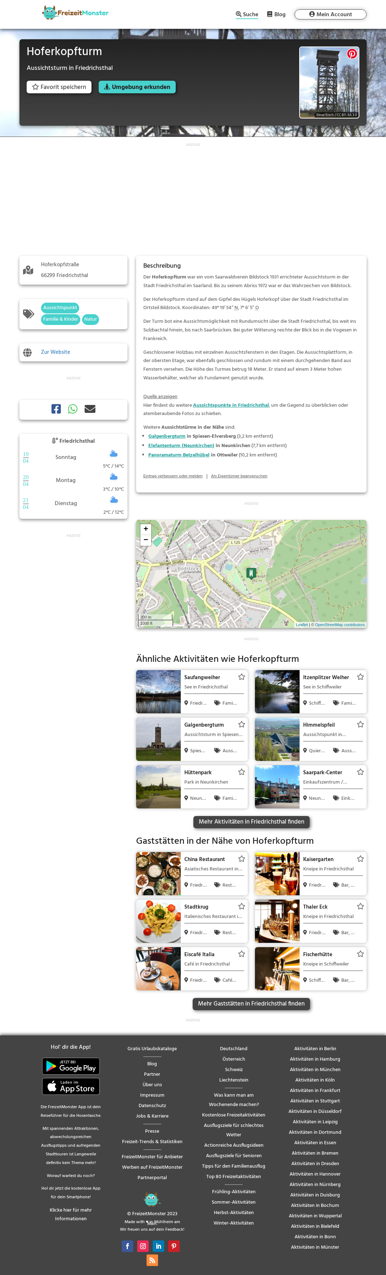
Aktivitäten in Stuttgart (315, 1101)
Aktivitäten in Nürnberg (315, 1185)
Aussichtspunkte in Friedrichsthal (231, 405)
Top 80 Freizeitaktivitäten (233, 1177)
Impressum (152, 1095)
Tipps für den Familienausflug (233, 1166)
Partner (152, 1074)
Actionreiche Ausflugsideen (234, 1145)
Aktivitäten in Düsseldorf (315, 1111)
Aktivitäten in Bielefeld (315, 1226)
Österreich (234, 1059)
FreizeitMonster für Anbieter (152, 1157)
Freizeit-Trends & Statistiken (152, 1142)
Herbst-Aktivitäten (234, 1213)
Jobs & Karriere (152, 1116)
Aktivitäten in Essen (315, 1143)
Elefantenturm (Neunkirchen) (181, 446)
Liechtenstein (233, 1080)
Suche (250, 15)
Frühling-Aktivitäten (234, 1192)
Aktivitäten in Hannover (315, 1174)
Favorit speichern (59, 87)
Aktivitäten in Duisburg (315, 1195)
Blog (280, 14)
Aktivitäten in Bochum (315, 1206)
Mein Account (334, 14)
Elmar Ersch (325, 115)
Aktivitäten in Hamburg (315, 1059)
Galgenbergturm (166, 436)
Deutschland (233, 1049)
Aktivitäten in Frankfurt (315, 1091)
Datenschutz (152, 1106)
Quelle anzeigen (160, 397)
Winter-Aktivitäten (234, 1223)
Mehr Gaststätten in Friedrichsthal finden (251, 1004)
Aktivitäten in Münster (315, 1247)
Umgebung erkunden (141, 87)
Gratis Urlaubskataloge (152, 1049)
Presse (152, 1131)
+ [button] (146, 529)
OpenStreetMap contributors (340, 625)
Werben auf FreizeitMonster (152, 1167)
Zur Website (55, 352)
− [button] (146, 540)
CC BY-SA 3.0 (347, 115)
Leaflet (302, 625)
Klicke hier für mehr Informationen (71, 1214)
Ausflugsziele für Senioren (234, 1156)
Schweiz (234, 1070)
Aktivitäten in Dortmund (315, 1132)
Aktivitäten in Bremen (315, 1153)
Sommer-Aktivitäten (234, 1202)
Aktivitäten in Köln (315, 1080)
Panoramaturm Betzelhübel (179, 455)
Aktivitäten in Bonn (315, 1237)
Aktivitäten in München (315, 1070)
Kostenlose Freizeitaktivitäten (233, 1115)
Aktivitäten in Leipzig (315, 1122)
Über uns (152, 1085)
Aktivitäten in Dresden (315, 1164)
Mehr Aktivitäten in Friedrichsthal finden (251, 822)
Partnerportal (152, 1178)
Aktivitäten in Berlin (315, 1049)
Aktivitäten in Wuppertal (315, 1216)
